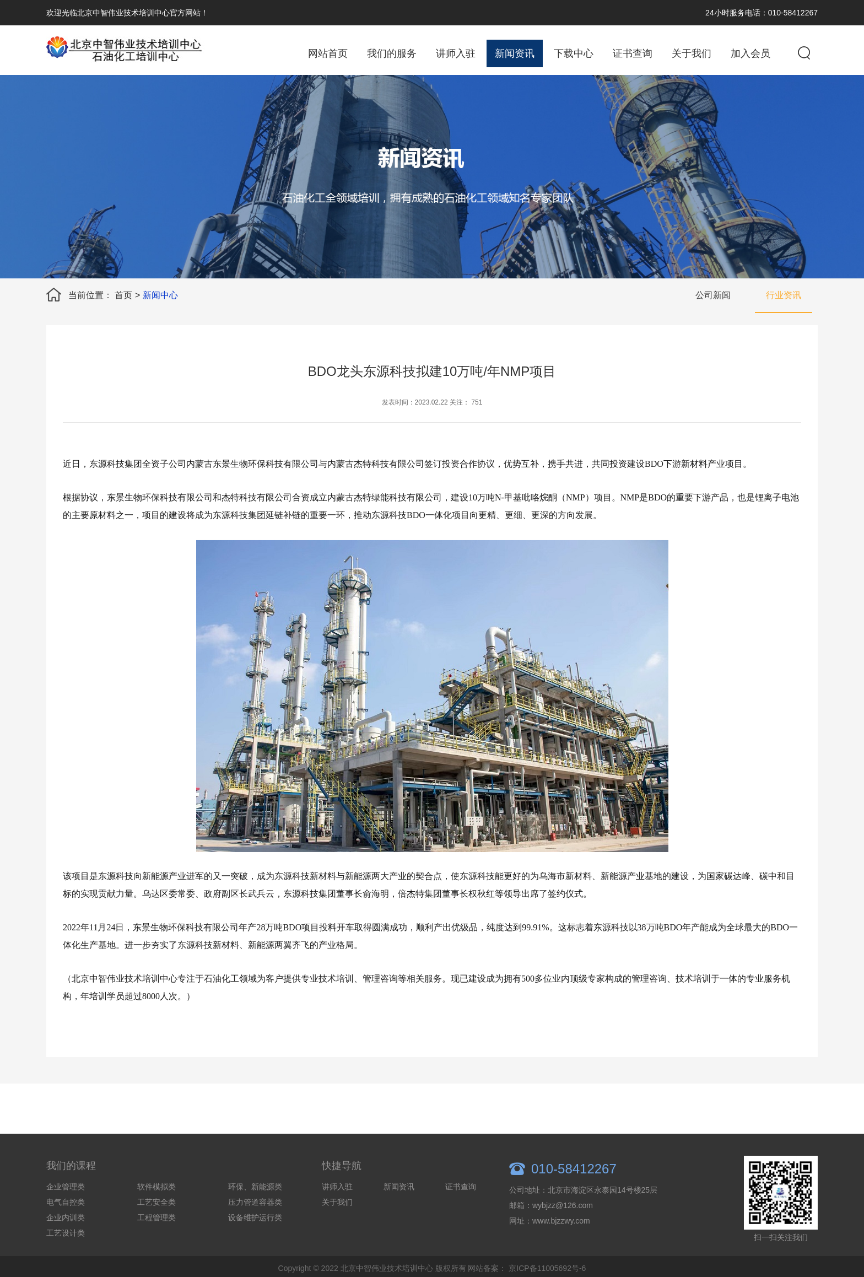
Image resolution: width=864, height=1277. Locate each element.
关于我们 (691, 53)
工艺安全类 (156, 1223)
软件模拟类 (156, 1207)
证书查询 (632, 53)
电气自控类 (65, 1223)
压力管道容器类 (255, 1223)
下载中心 (573, 53)
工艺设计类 (65, 1253)
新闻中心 (160, 295)
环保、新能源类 (255, 1207)
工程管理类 (156, 1238)
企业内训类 (65, 1238)
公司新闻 (713, 295)
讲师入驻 (456, 53)
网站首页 (328, 53)
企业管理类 (65, 1207)
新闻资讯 (514, 53)
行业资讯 (783, 295)
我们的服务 (392, 53)
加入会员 (750, 53)
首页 (123, 295)
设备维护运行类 (255, 1238)
